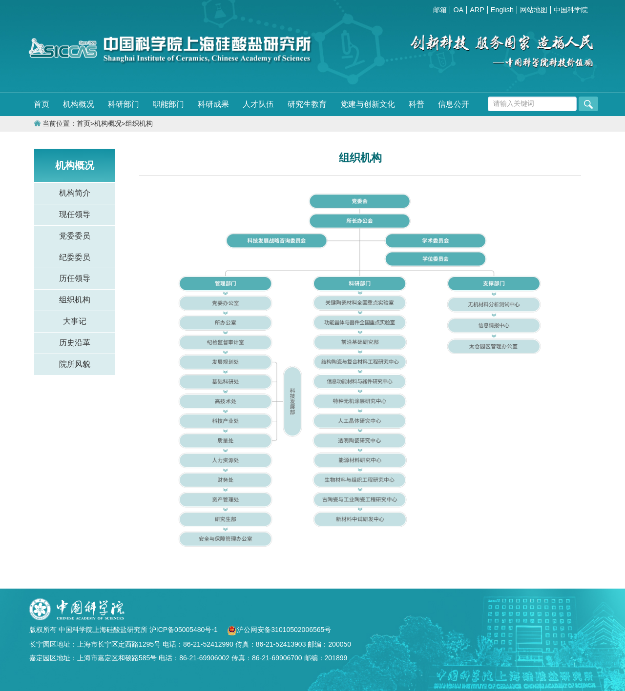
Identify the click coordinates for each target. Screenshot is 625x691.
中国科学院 (571, 10)
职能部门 (168, 104)
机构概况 (78, 104)
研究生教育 (307, 104)
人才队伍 (258, 104)
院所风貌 (74, 364)
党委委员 (74, 236)
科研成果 (213, 104)
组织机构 (139, 123)
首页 (41, 104)
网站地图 (533, 10)
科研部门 (123, 104)
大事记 (74, 321)
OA (458, 10)
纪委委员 (74, 257)
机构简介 (74, 193)
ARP (477, 10)
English (502, 10)
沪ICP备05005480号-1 (184, 629)
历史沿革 (74, 342)
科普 (416, 104)
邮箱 (440, 10)
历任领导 (74, 278)
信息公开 (453, 104)
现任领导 (74, 214)
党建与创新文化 (367, 104)
